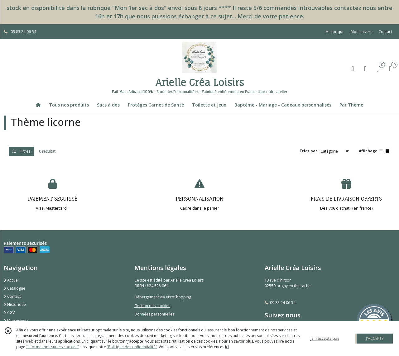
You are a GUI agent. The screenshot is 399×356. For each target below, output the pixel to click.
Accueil (12, 280)
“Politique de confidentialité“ (132, 346)
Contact (385, 31)
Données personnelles (154, 314)
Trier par (308, 151)
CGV (9, 312)
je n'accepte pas (324, 338)
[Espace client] (365, 68)
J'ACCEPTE (374, 338)
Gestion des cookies (152, 305)
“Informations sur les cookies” (52, 346)
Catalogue (14, 288)
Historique (15, 304)
